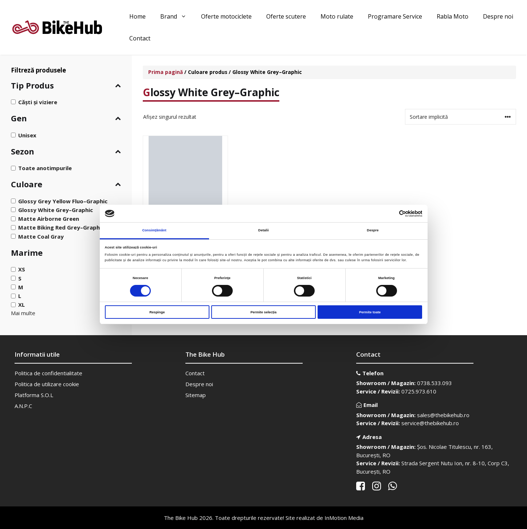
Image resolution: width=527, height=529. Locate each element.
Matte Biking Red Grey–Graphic (61, 227)
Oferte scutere (286, 16)
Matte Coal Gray (41, 236)
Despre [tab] (372, 230)
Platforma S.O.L (34, 395)
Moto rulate (336, 16)
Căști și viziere (37, 102)
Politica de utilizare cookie (47, 384)
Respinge (157, 312)
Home (137, 16)
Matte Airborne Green (48, 218)
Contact (139, 38)
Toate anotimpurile (45, 168)
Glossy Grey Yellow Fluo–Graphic (62, 201)
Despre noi (498, 16)
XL (21, 304)
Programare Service (395, 16)
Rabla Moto (452, 16)
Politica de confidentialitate (48, 373)
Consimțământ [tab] (154, 230)
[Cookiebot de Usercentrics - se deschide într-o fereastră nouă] (390, 213)
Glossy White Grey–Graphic (55, 209)
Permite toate (370, 312)
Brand (177, 16)
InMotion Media (344, 517)
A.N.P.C (23, 406)
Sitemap (195, 395)
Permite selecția (263, 312)
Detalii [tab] (263, 230)
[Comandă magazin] (460, 117)
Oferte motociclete (226, 16)
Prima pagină (165, 71)
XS (21, 269)
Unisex (27, 134)
